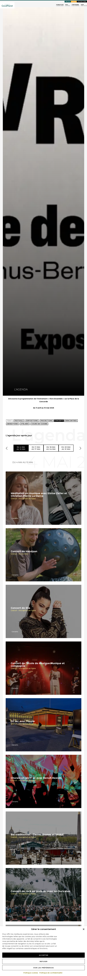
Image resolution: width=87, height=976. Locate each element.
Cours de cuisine (39, 424)
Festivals (19, 421)
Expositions (32, 421)
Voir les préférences (43, 968)
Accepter (43, 955)
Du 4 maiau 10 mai (21, 448)
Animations (12, 424)
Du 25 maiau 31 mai (66, 448)
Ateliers (25, 424)
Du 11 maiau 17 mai (36, 448)
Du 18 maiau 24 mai (51, 448)
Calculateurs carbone (82, 1)
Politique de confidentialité (51, 973)
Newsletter (74, 1)
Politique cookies (30, 973)
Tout (9, 421)
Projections (47, 421)
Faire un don (67, 1)
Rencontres (71, 421)
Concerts (59, 421)
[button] (83, 929)
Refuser (43, 961)
